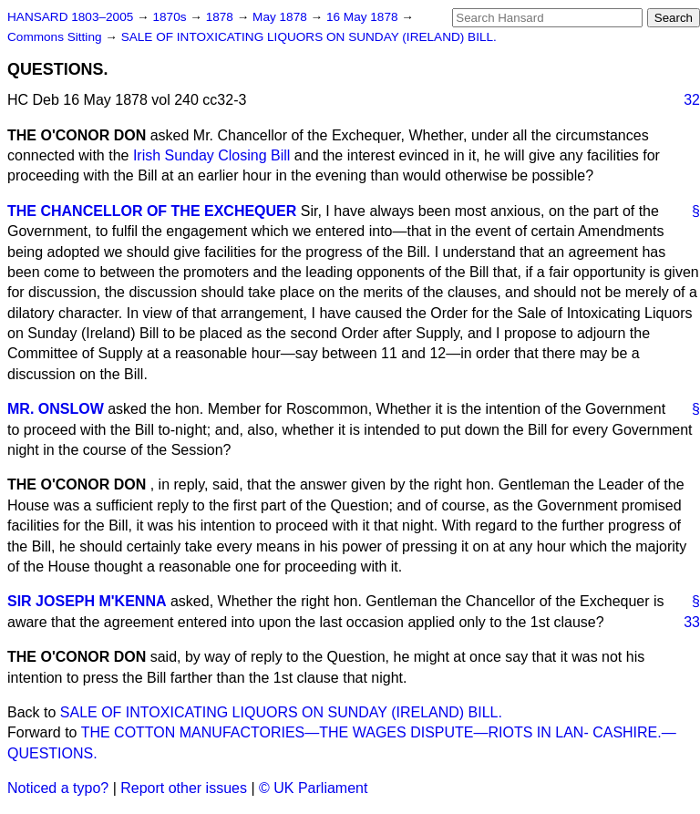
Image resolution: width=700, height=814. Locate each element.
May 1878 (281, 17)
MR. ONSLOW (55, 409)
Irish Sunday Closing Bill (212, 155)
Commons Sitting (56, 37)
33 (692, 622)
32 (692, 100)
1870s (171, 17)
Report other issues (183, 788)
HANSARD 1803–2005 (70, 17)
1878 (221, 17)
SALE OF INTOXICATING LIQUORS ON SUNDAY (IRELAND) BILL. (309, 37)
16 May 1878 (363, 17)
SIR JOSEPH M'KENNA (87, 601)
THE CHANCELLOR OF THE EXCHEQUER (151, 211)
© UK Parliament (313, 788)
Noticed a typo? (57, 788)
